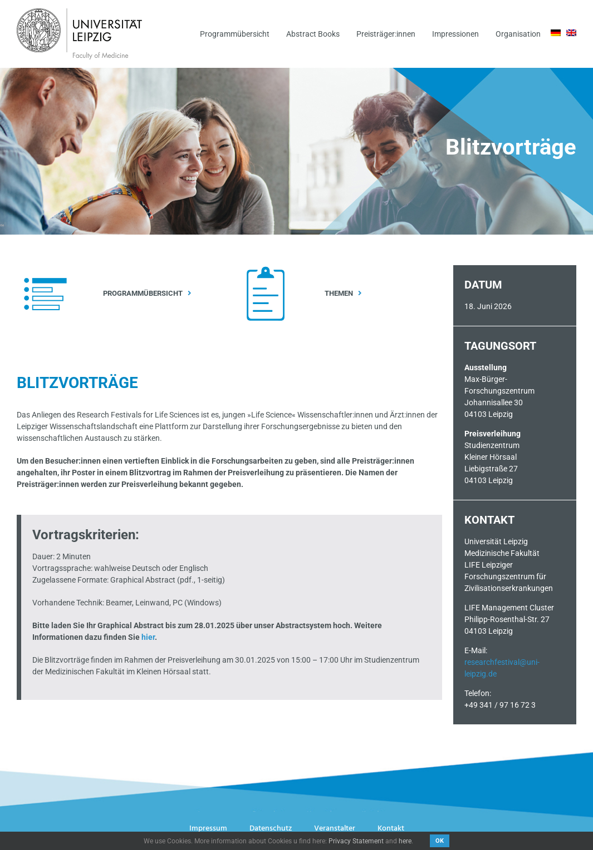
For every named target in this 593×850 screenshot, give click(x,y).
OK (439, 840)
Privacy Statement (356, 841)
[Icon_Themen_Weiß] (265, 269)
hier (148, 637)
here (405, 841)
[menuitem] (555, 32)
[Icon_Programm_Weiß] (45, 269)
